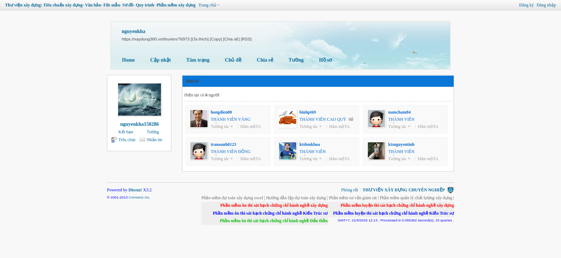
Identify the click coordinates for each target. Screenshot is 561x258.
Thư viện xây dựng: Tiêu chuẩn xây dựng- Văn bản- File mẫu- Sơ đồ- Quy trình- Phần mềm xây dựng (100, 5)
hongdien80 (221, 112)
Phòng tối (349, 189)
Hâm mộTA (250, 126)
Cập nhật (160, 60)
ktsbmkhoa (309, 144)
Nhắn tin (154, 139)
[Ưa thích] (200, 39)
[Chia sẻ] (231, 39)
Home (128, 60)
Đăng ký (526, 5)
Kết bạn (125, 131)
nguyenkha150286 (139, 124)
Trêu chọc (127, 139)
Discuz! (135, 189)
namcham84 (399, 112)
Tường (296, 60)
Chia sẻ (265, 60)
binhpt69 (307, 112)
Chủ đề (233, 60)
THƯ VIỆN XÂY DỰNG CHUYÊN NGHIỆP (403, 189)
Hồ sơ (325, 60)
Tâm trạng (197, 60)
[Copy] (216, 39)
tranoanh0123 (223, 144)
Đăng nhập (546, 5)
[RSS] (246, 39)
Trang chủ (207, 5)
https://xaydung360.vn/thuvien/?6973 (156, 39)
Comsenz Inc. (139, 197)
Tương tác (220, 126)
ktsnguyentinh (401, 144)
